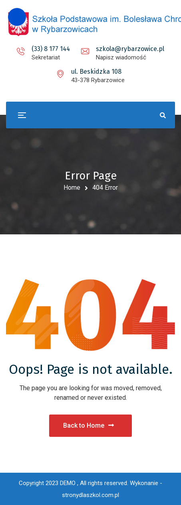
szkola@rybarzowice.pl (130, 49)
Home (72, 187)
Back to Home (88, 425)
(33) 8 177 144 (51, 49)
